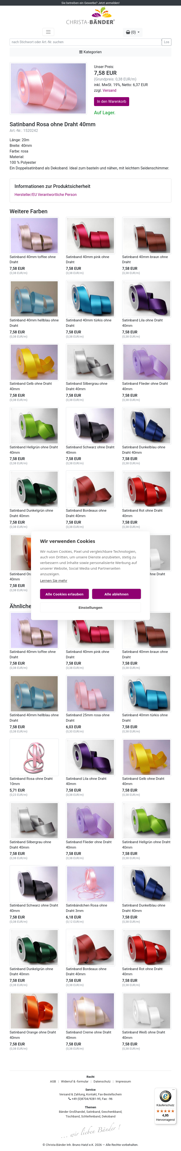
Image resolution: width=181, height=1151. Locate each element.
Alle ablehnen (116, 594)
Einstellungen (90, 607)
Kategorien (90, 52)
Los (166, 42)
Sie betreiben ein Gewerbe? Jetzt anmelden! (90, 3)
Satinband (93, 1111)
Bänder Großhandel (72, 1111)
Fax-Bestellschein (110, 1094)
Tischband (73, 1116)
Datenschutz (102, 1081)
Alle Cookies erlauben (64, 594)
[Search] (85, 42)
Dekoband (108, 1116)
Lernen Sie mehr (53, 580)
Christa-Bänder (56, 1145)
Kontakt (91, 1094)
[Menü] (173, 1091)
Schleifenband (90, 1116)
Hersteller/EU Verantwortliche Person (46, 194)
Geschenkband (111, 1111)
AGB (53, 1081)
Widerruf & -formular (74, 1081)
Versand (110, 90)
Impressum (123, 1081)
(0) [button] (131, 32)
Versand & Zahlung (72, 1094)
